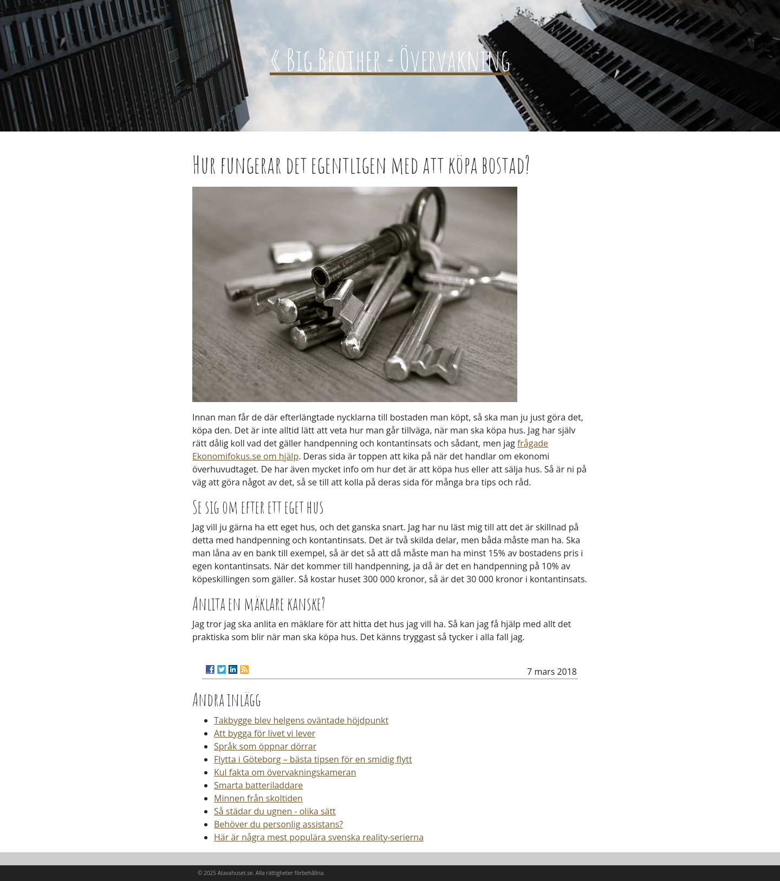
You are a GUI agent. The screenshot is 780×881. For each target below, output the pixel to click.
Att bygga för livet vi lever (264, 733)
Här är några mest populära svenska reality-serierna (319, 837)
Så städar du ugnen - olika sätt (275, 811)
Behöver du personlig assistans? (278, 824)
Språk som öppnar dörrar (265, 746)
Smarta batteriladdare (258, 785)
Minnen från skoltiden (258, 798)
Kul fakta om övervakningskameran (285, 772)
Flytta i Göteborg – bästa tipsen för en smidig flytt (313, 759)
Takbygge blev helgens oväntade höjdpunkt (301, 720)
